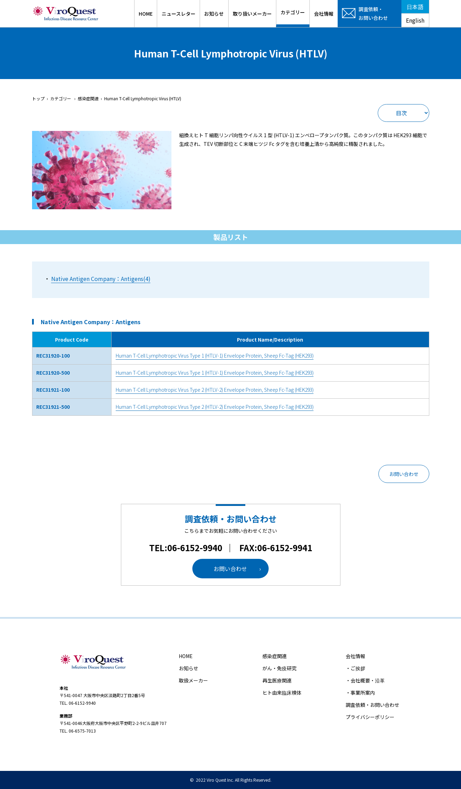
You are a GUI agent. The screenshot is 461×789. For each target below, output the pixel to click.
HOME (146, 13)
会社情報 (323, 13)
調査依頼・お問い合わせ (372, 704)
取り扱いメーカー (252, 13)
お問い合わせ (403, 473)
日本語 (415, 6)
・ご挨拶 (355, 668)
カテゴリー (293, 12)
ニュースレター (178, 13)
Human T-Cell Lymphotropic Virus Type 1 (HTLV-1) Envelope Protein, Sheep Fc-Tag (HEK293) (215, 355)
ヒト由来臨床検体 (281, 692)
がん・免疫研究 (279, 668)
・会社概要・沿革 (365, 680)
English (415, 20)
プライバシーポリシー (370, 716)
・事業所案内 (360, 692)
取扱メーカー (193, 680)
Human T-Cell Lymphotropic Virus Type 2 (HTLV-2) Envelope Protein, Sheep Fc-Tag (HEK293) (215, 389)
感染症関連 (274, 656)
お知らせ (214, 13)
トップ (38, 98)
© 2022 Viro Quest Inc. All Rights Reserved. (230, 780)
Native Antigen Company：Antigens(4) (101, 278)
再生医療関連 (277, 680)
